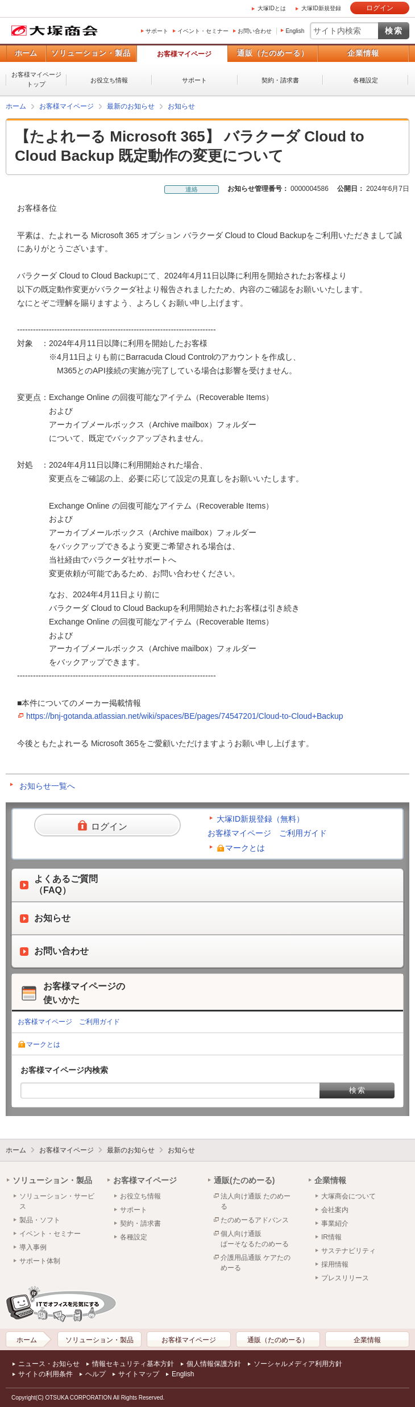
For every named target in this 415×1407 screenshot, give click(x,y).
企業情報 (363, 53)
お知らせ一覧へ (47, 785)
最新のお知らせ (131, 106)
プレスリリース (345, 1278)
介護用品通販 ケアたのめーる (255, 1263)
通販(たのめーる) (244, 1180)
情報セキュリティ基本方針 (133, 1364)
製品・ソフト (39, 1220)
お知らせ (181, 106)
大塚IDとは (272, 8)
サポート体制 (39, 1261)
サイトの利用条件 (45, 1374)
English (294, 31)
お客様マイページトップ (36, 79)
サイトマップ (138, 1374)
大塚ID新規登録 (321, 8)
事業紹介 (334, 1223)
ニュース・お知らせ (49, 1364)
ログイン (379, 8)
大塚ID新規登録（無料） (260, 818)
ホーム (26, 53)
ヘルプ (95, 1374)
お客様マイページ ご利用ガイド (267, 833)
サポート (157, 31)
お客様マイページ (184, 54)
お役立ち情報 (109, 80)
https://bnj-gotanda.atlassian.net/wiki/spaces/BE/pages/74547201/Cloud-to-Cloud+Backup (184, 716)
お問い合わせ (255, 31)
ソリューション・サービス (56, 1201)
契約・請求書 (280, 80)
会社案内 (334, 1210)
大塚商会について (348, 1196)
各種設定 (365, 80)
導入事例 (33, 1247)
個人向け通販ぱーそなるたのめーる (255, 1239)
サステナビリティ (348, 1251)
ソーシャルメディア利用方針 (298, 1364)
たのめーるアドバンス (255, 1220)
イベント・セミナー (203, 31)
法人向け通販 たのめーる (255, 1201)
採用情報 (334, 1264)
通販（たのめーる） (273, 53)
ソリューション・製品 (91, 53)
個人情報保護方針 (213, 1364)
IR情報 (331, 1237)
